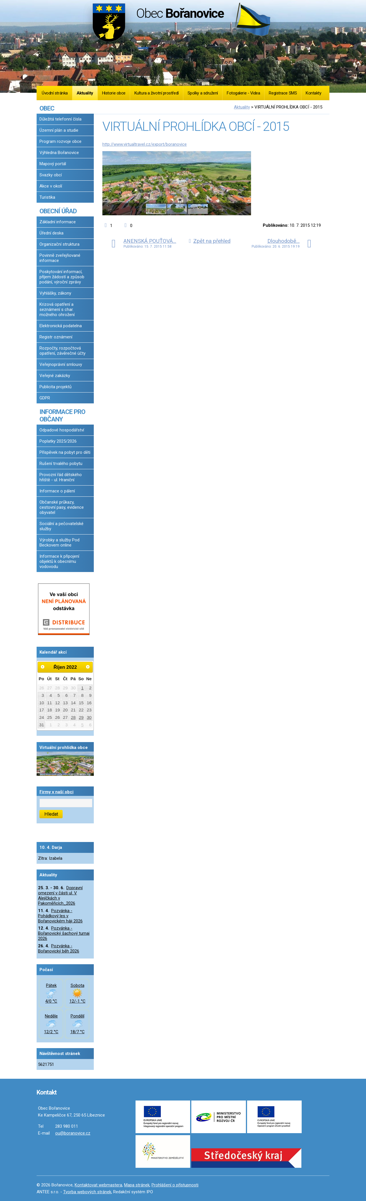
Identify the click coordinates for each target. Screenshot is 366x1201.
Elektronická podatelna (60, 325)
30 (89, 717)
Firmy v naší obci (56, 791)
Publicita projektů (55, 386)
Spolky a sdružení (203, 93)
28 (73, 717)
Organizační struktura (59, 244)
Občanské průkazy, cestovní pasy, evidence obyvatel (61, 507)
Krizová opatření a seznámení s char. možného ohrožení (57, 309)
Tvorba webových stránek (87, 1191)
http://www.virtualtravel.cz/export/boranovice (144, 144)
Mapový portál (52, 163)
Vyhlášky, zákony (55, 293)
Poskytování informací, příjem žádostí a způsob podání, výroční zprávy (61, 277)
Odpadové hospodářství (61, 430)
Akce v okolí (50, 186)
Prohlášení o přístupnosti (175, 1185)
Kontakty (313, 93)
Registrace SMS (283, 93)
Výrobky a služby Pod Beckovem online (59, 542)
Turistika (47, 197)
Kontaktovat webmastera (98, 1185)
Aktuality (85, 93)
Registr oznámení (55, 337)
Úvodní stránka (55, 93)
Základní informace (57, 221)
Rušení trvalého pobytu (60, 463)
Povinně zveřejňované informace (59, 258)
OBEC (46, 108)
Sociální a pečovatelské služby (61, 526)
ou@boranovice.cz (72, 1133)
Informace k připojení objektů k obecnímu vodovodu (59, 561)
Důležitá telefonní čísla (60, 119)
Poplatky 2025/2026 (58, 441)
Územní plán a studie (58, 130)
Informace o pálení (57, 491)
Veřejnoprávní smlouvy (60, 364)
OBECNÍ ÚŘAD (58, 211)
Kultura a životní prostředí (156, 93)
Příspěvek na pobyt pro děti (64, 452)
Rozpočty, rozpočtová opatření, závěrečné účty (62, 351)
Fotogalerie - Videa (243, 93)
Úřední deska (51, 233)
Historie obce (114, 93)
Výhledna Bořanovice (59, 152)
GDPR (44, 398)
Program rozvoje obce (60, 141)
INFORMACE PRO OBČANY (62, 415)
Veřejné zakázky (54, 375)
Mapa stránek (137, 1185)
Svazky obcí (50, 175)
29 (81, 717)
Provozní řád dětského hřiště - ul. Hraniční (60, 477)
